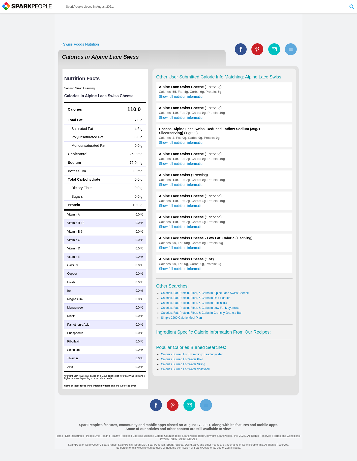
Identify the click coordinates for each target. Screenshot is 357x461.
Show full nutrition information (182, 96)
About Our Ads (188, 438)
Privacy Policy (168, 438)
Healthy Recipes (120, 435)
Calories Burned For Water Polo (182, 359)
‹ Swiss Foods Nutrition (80, 44)
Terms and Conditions (286, 435)
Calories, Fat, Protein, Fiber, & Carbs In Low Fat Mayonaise (200, 308)
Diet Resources (74, 435)
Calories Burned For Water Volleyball (185, 369)
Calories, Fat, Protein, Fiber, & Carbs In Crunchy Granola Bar (201, 313)
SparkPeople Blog (193, 435)
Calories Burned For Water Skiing (183, 364)
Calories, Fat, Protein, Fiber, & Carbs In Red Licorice (195, 298)
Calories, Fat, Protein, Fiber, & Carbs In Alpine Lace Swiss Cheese (205, 293)
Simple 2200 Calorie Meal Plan (181, 317)
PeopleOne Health (97, 435)
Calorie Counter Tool (167, 435)
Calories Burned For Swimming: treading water (192, 354)
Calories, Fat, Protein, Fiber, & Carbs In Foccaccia (194, 303)
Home (59, 435)
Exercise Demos (142, 435)
